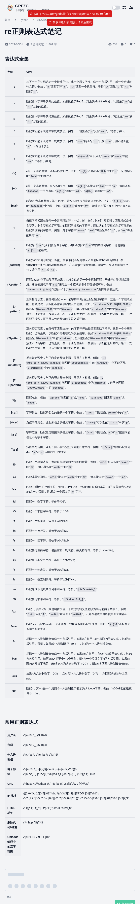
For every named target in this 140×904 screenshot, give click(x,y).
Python (23, 19)
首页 (7, 19)
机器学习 (43, 19)
